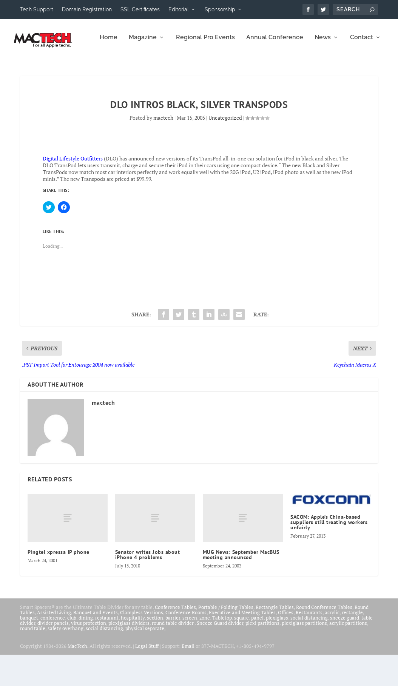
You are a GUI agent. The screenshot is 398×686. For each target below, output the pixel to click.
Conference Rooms (186, 643)
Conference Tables (175, 638)
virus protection (88, 654)
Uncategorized (225, 149)
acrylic (332, 643)
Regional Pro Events (122, 69)
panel (257, 649)
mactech (163, 149)
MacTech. (78, 677)
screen (189, 649)
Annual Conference (192, 69)
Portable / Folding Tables (225, 638)
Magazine (60, 69)
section (155, 649)
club (71, 649)
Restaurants (309, 643)
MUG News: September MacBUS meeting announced (241, 586)
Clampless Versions (141, 643)
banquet (29, 649)
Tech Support (36, 9)
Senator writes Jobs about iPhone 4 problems (147, 586)
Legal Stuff (147, 677)
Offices (285, 643)
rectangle (352, 643)
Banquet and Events (95, 643)
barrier (172, 649)
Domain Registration (87, 9)
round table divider (173, 654)
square (241, 649)
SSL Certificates (140, 9)
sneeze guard (344, 649)
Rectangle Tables (275, 638)
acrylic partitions (348, 654)
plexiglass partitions (304, 654)
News (240, 69)
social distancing (309, 649)
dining (86, 649)
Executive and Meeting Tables (242, 643)
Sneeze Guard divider (220, 654)
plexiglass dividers (129, 654)
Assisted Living (54, 643)
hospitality (133, 649)
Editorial (178, 9)
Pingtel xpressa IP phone (58, 583)
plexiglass (277, 649)
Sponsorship (220, 9)
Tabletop (222, 649)
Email (188, 677)
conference (52, 649)
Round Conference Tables (324, 638)
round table (32, 659)
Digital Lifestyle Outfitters (73, 189)
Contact (278, 69)
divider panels (53, 654)
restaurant (107, 649)
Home (26, 69)
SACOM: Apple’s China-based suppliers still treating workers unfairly (328, 553)
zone (204, 649)
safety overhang (65, 659)
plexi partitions (262, 654)
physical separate (144, 659)
